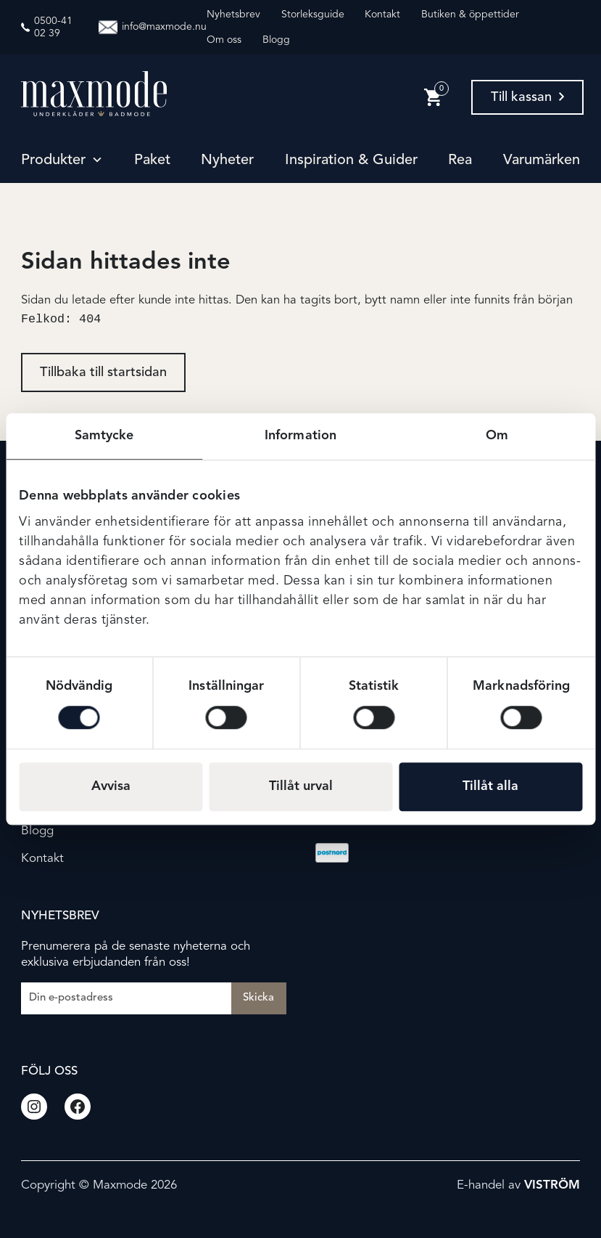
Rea (460, 160)
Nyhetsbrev (233, 14)
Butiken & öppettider (470, 14)
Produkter (53, 160)
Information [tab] (300, 435)
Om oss (224, 40)
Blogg (276, 40)
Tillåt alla (490, 786)
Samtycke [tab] (104, 435)
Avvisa (110, 786)
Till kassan (527, 97)
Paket (152, 160)
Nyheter (227, 160)
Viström (552, 1185)
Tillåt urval (301, 786)
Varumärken (541, 160)
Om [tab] (497, 435)
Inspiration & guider (351, 160)
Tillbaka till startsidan (103, 373)
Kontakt (382, 14)
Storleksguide (312, 14)
